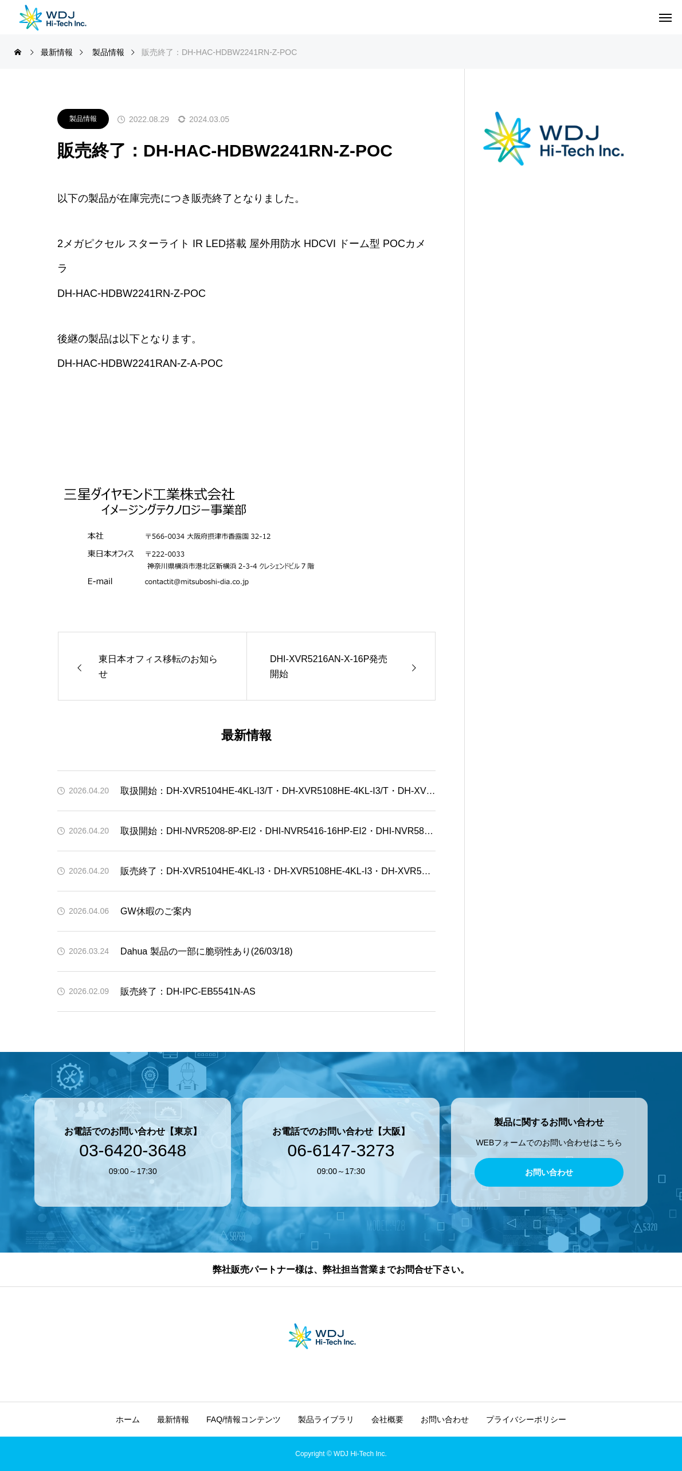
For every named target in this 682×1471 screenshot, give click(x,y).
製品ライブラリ (326, 1419)
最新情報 (173, 1419)
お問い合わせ (445, 1419)
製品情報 (83, 119)
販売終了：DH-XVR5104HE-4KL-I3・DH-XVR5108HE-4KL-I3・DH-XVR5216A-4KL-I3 (278, 871)
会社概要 (387, 1419)
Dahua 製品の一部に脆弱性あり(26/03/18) (206, 951)
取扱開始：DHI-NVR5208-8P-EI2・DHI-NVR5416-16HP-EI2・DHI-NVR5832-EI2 (278, 831)
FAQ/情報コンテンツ (243, 1419)
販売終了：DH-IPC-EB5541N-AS (188, 991)
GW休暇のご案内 (155, 911)
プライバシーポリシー (526, 1419)
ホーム (128, 1419)
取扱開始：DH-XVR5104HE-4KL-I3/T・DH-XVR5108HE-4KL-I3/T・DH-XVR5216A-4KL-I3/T (278, 791)
